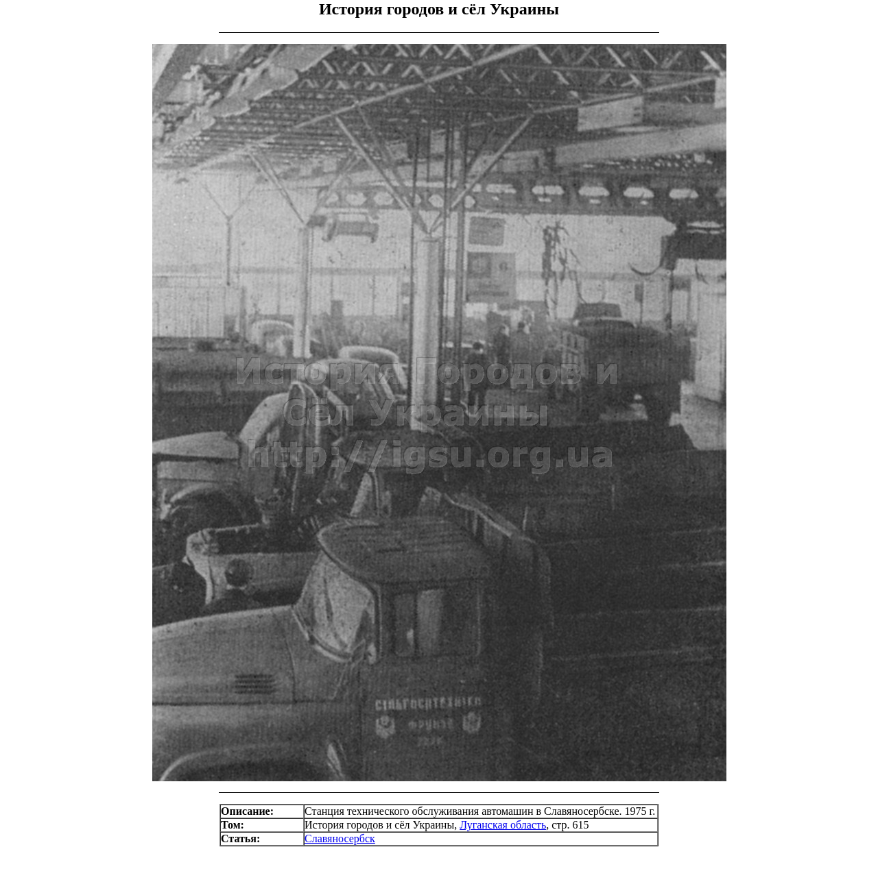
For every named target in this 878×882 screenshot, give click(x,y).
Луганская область (503, 825)
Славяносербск (340, 838)
